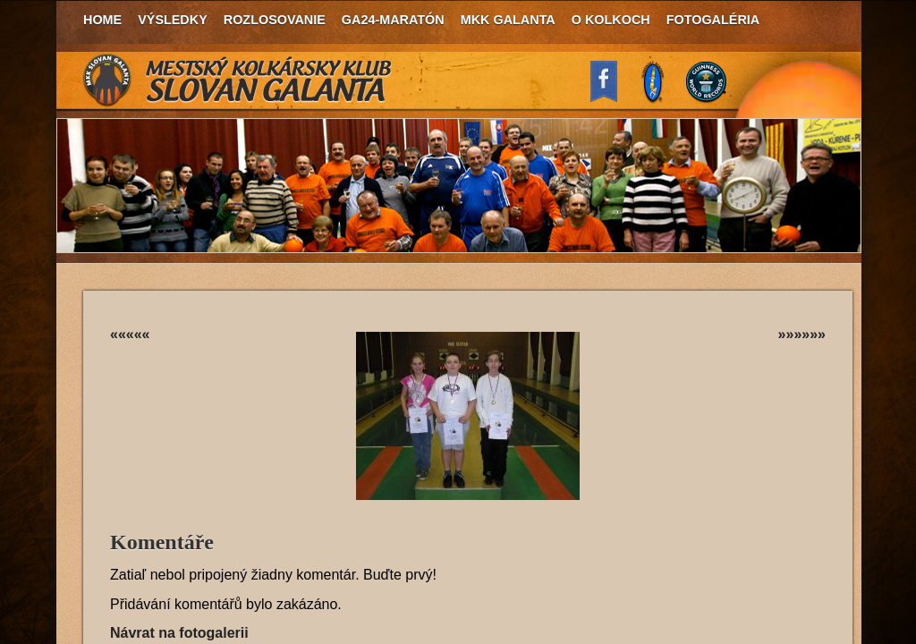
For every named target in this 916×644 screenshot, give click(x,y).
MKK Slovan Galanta (238, 80)
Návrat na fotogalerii (179, 632)
